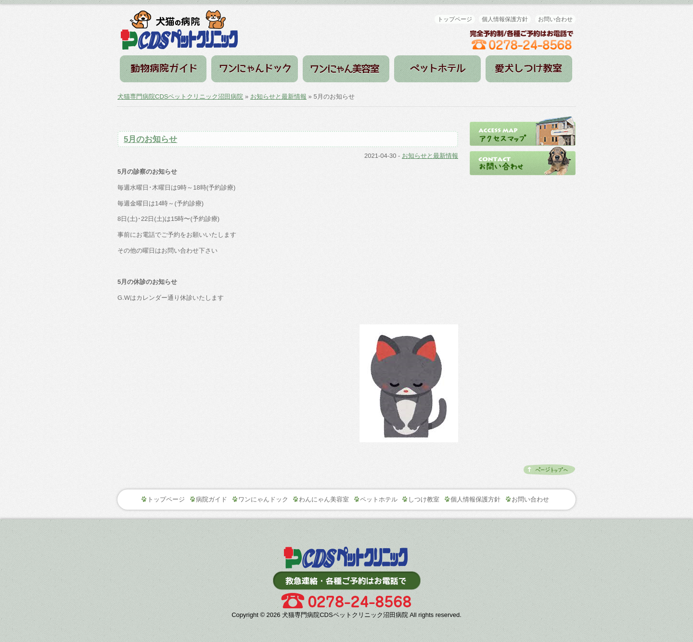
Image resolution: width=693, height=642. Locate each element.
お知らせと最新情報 (278, 96)
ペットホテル (437, 68)
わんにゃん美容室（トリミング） (346, 68)
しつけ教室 (529, 68)
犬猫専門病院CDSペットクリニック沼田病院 (180, 96)
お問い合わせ (555, 19)
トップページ (454, 19)
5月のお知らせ (150, 139)
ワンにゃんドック (254, 68)
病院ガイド (163, 68)
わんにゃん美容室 (324, 499)
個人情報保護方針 (505, 19)
